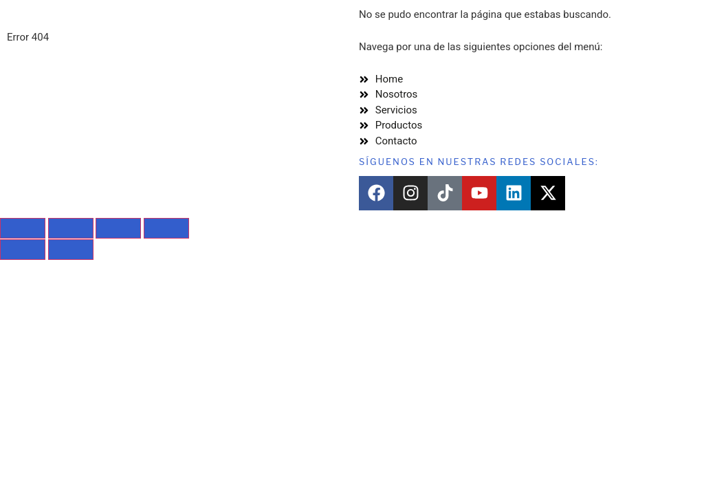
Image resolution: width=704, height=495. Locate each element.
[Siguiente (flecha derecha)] (71, 249)
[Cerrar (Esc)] (166, 228)
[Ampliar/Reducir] (22, 228)
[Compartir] (118, 228)
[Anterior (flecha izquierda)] (22, 249)
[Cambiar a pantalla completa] (71, 228)
